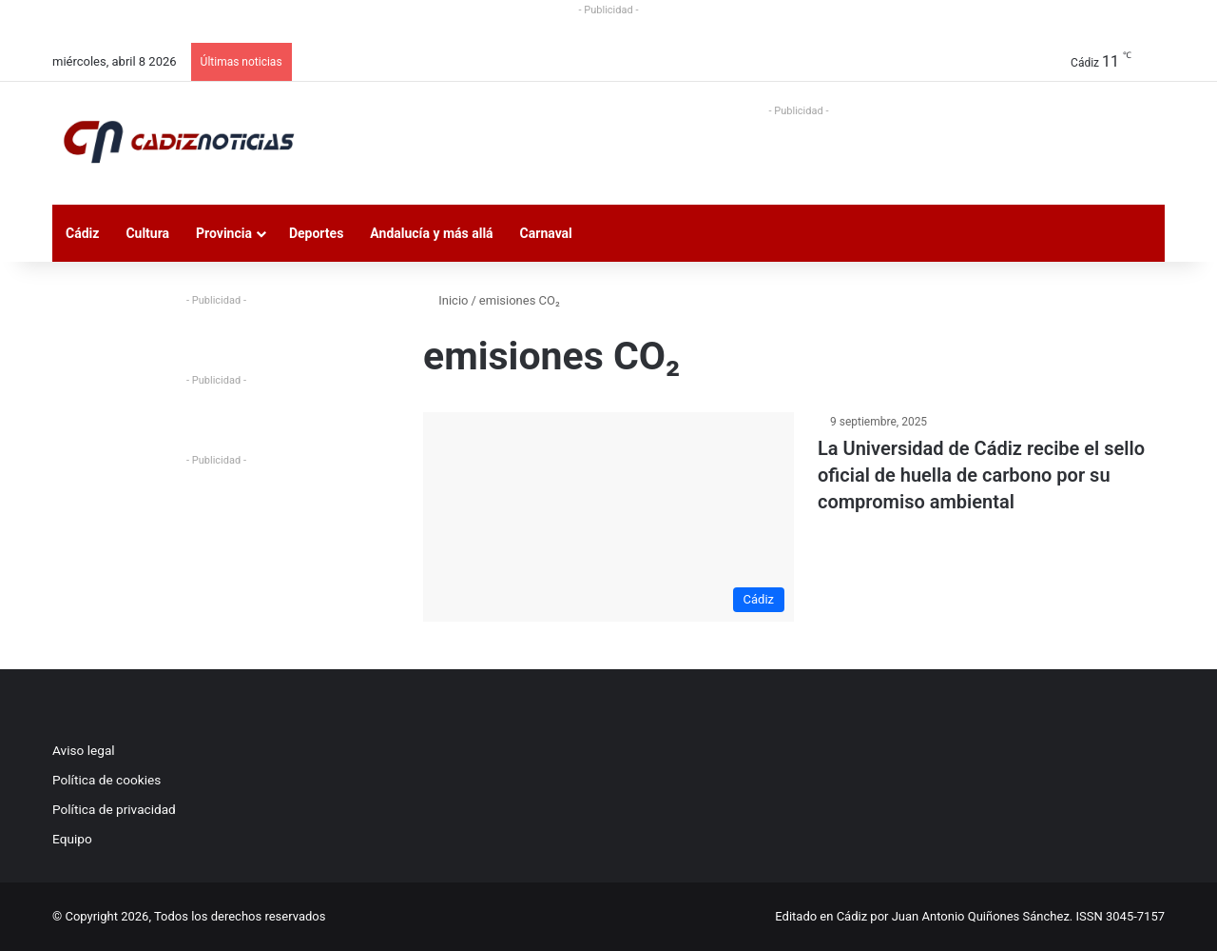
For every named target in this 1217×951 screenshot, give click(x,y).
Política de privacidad (114, 809)
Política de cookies (106, 779)
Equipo (72, 838)
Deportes (316, 233)
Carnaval (546, 233)
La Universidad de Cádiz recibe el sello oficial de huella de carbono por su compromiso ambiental (981, 475)
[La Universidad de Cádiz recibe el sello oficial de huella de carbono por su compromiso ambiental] (608, 517)
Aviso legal (83, 750)
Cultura (147, 233)
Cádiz (82, 233)
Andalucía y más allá (431, 233)
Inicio (445, 300)
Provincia (224, 233)
